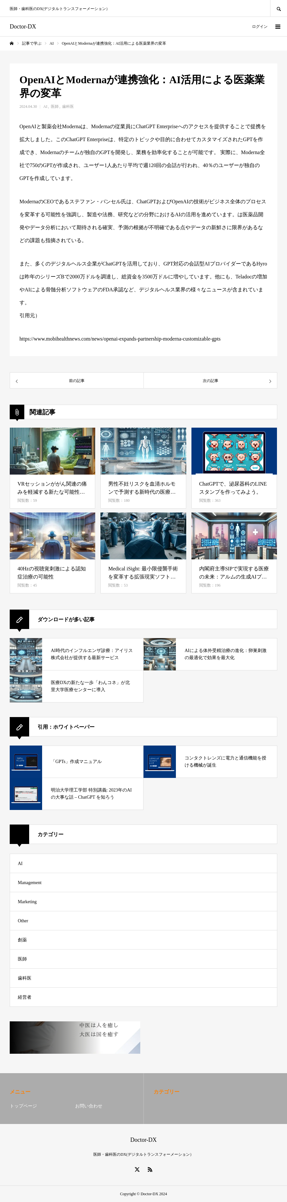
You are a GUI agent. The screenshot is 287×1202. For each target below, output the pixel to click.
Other (23, 920)
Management (29, 882)
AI (45, 106)
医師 (55, 106)
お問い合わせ (88, 1106)
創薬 (22, 940)
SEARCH (278, 8)
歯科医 (68, 106)
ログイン (260, 26)
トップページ (23, 1106)
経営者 (24, 997)
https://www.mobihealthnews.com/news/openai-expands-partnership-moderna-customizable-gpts (120, 339)
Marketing (27, 901)
